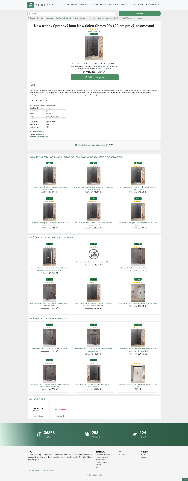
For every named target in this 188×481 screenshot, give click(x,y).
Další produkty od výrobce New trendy (48, 318)
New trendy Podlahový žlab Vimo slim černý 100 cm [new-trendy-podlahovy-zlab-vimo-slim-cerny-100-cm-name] (93, 262)
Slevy (97, 467)
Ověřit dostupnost (95, 77)
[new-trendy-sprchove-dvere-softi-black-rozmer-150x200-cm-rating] (138, 363)
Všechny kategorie (152, 4)
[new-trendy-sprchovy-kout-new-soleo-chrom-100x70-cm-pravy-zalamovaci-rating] (49, 166)
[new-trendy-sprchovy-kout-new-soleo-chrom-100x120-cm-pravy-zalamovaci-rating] (94, 166)
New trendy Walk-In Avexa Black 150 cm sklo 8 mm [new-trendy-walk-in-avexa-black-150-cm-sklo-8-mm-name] (138, 268)
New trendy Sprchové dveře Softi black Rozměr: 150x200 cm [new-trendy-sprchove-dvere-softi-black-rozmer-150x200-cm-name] (138, 385)
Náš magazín (123, 454)
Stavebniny (113, 4)
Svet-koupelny (48, 471)
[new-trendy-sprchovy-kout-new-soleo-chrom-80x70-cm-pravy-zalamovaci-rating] (49, 202)
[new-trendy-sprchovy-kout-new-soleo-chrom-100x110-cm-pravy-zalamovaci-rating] (138, 202)
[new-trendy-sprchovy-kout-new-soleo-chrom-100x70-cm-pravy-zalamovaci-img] (49, 176)
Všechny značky (101, 460)
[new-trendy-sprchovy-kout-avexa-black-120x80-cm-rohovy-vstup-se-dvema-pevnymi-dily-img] (49, 374)
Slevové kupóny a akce (103, 454)
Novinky (98, 465)
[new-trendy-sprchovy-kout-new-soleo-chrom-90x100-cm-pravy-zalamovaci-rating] (138, 166)
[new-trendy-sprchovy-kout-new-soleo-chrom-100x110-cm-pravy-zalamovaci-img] (138, 212)
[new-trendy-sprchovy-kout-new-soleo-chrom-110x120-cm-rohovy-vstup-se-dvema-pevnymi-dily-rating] (49, 247)
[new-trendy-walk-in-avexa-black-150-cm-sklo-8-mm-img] (138, 257)
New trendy (40, 134)
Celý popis (107, 68)
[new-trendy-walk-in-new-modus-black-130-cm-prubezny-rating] (138, 282)
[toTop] (185, 479)
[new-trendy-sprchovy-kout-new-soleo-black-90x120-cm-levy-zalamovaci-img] (94, 374)
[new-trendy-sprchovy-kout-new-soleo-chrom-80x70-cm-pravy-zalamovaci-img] (49, 212)
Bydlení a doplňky (136, 4)
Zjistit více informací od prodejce (94, 145)
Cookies (144, 457)
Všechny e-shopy (101, 462)
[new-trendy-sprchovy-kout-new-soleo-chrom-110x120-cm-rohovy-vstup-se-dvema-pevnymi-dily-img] (49, 257)
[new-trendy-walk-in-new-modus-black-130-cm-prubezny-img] (138, 293)
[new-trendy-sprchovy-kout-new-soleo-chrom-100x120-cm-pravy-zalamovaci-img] (94, 176)
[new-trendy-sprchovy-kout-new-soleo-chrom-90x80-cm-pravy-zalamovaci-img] (94, 212)
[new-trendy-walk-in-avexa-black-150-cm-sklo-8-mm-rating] (138, 247)
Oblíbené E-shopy (37, 399)
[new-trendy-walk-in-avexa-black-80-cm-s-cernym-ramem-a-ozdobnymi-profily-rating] (49, 282)
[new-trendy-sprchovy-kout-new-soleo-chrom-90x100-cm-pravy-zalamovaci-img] (138, 176)
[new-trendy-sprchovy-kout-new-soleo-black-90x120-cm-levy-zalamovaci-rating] (94, 363)
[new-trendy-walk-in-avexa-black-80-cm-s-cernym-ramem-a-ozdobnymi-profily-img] (49, 293)
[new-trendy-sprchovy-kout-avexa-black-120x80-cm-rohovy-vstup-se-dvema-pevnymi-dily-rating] (49, 363)
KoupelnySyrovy (42, 136)
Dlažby (124, 4)
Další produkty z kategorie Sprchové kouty (51, 237)
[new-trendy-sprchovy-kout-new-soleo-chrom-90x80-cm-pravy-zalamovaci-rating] (94, 202)
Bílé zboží (94, 4)
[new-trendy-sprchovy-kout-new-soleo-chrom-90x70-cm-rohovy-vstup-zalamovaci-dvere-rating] (94, 282)
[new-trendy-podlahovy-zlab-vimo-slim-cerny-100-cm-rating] (94, 247)
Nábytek (83, 4)
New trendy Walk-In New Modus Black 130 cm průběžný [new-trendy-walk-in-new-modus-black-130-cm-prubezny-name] (138, 303)
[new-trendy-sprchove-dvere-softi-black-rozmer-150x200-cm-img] (138, 374)
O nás (143, 454)
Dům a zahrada (71, 4)
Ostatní (103, 4)
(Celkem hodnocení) (94, 31)
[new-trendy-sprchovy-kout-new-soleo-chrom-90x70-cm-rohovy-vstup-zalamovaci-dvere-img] (94, 293)
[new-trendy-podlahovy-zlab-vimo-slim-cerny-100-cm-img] (94, 254)
